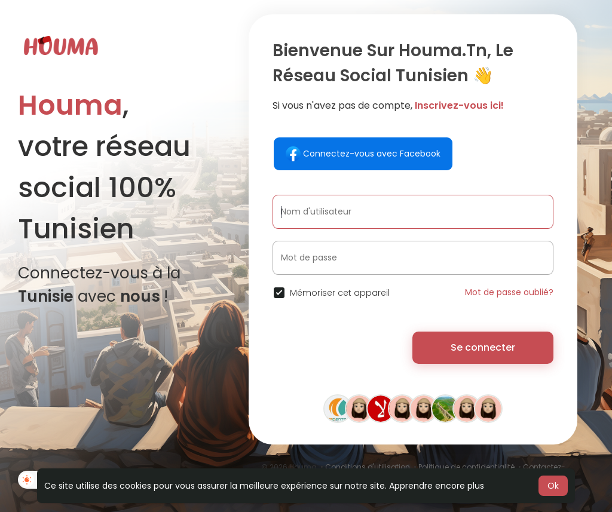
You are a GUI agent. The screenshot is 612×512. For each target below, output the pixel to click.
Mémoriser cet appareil (340, 293)
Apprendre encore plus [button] (436, 486)
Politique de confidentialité (466, 467)
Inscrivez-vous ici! (459, 105)
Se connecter (483, 347)
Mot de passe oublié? (509, 292)
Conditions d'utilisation (367, 467)
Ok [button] (553, 486)
